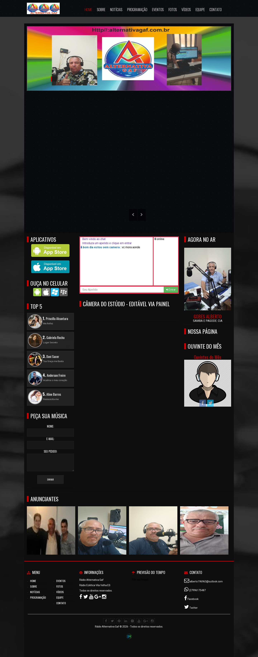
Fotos (59, 586)
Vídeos (60, 592)
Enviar (50, 479)
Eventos (61, 581)
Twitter (193, 607)
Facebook (193, 599)
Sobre (33, 586)
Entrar (171, 289)
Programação (38, 597)
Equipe (59, 597)
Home (33, 581)
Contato (61, 603)
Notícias (35, 592)
